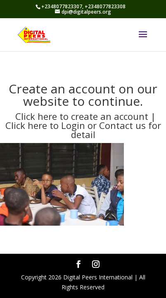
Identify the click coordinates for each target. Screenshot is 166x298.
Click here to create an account (82, 116)
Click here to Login (46, 125)
